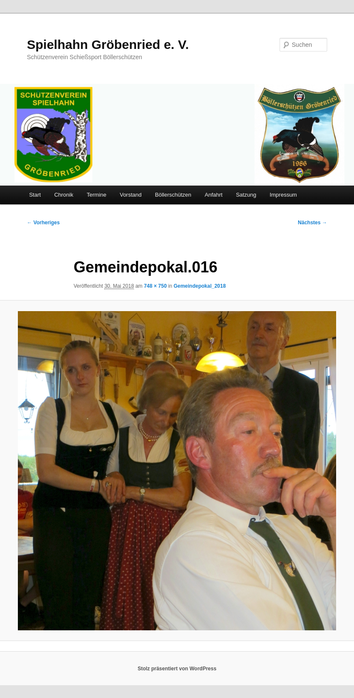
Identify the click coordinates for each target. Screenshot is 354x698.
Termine (96, 195)
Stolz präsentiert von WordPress (176, 669)
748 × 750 (155, 286)
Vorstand (130, 195)
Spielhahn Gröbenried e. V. (108, 44)
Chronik (63, 195)
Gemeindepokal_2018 (200, 286)
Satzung (246, 195)
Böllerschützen (173, 195)
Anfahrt (214, 195)
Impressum (283, 195)
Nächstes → (312, 223)
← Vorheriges (43, 223)
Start (34, 195)
